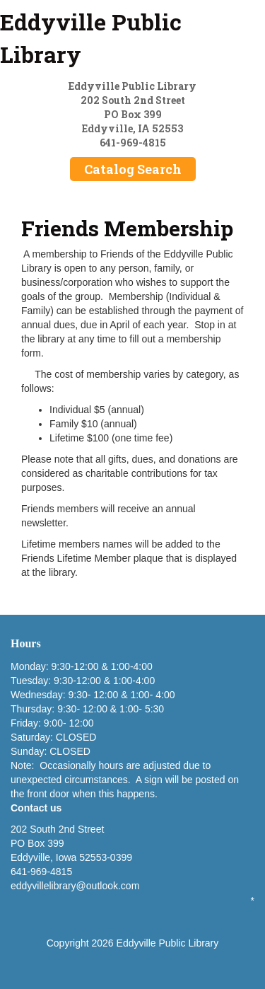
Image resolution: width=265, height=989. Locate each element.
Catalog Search (133, 169)
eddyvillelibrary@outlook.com (75, 885)
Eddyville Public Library (91, 37)
